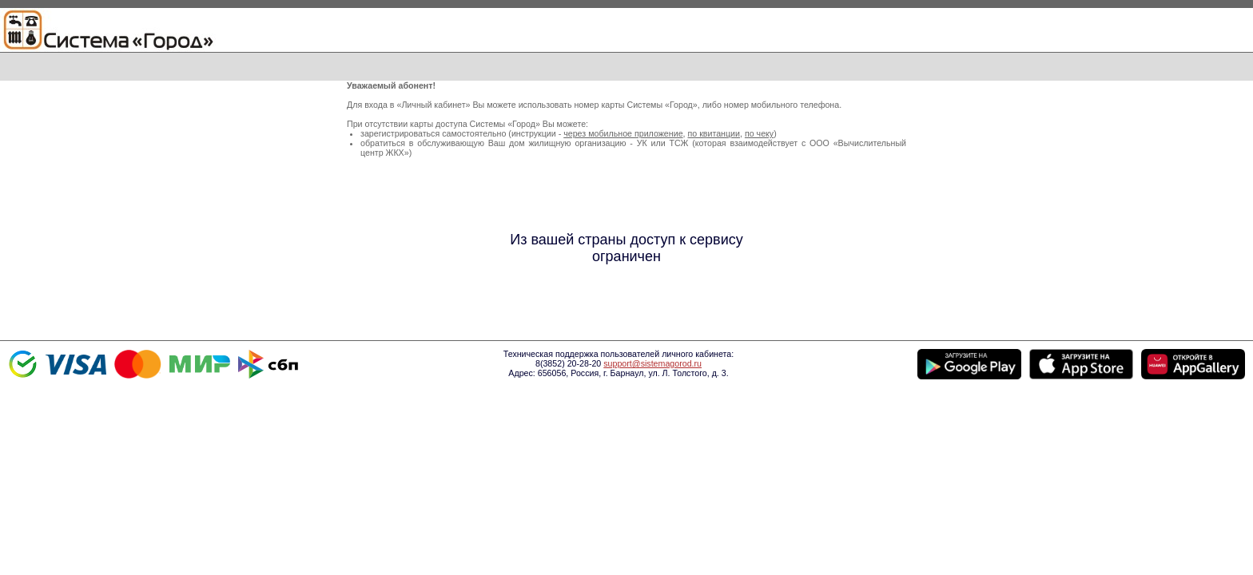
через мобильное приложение (622, 133)
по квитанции (713, 133)
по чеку (759, 133)
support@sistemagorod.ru (652, 363)
